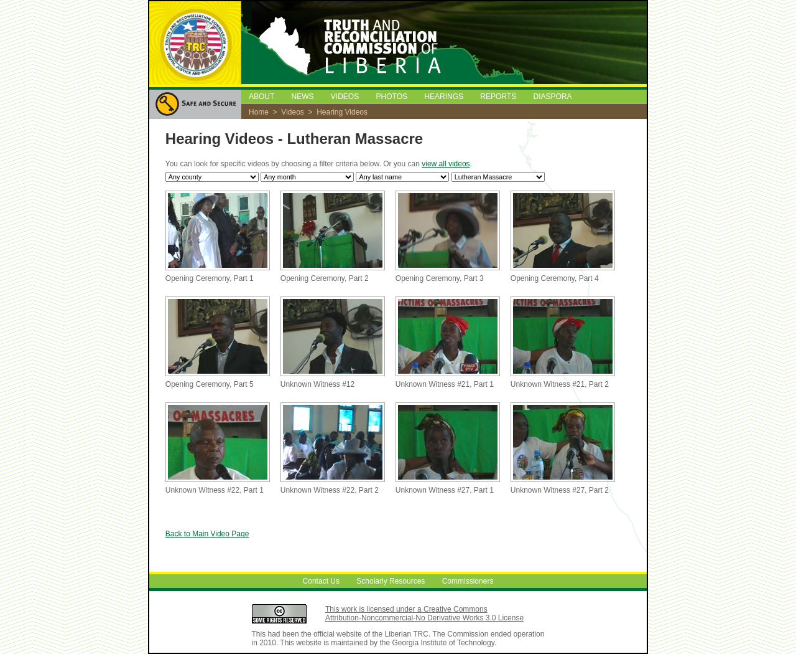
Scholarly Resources (390, 581)
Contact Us (321, 581)
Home (259, 112)
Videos (292, 112)
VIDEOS (345, 96)
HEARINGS (443, 96)
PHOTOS (391, 96)
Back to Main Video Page (207, 533)
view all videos (446, 163)
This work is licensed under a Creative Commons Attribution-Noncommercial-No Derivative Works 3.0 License (424, 613)
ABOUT (261, 96)
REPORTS (498, 96)
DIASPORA (553, 96)
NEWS (302, 96)
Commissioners (468, 581)
